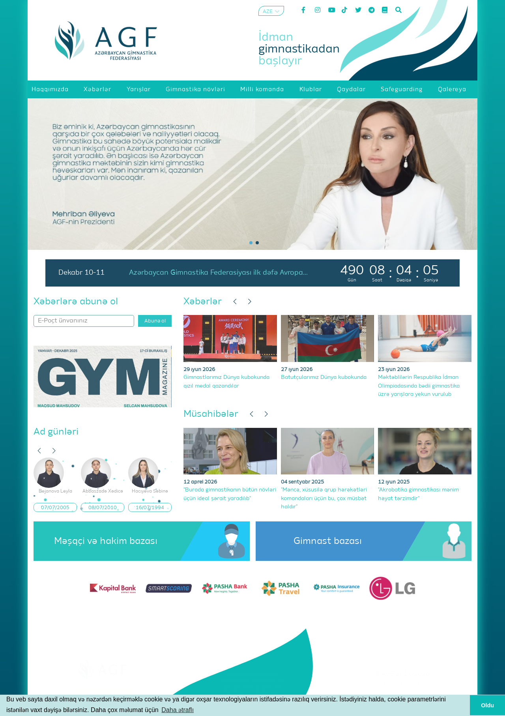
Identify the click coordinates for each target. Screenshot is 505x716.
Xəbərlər (202, 301)
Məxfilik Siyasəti (402, 694)
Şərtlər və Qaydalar (402, 684)
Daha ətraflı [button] (177, 710)
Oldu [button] (487, 705)
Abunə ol (155, 321)
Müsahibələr (210, 414)
